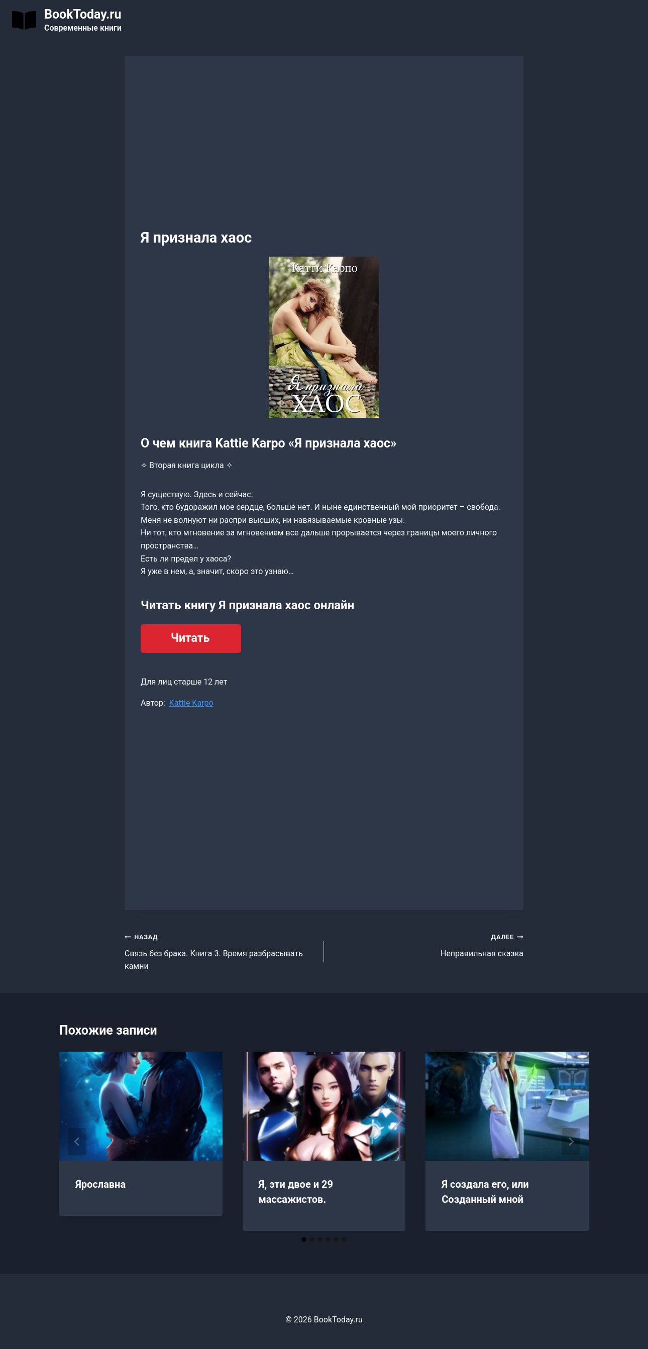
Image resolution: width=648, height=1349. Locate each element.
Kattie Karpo (191, 703)
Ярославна (100, 1184)
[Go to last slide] (77, 1141)
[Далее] (571, 1141)
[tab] (303, 1239)
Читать (190, 638)
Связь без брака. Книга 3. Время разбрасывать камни (220, 950)
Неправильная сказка (427, 944)
